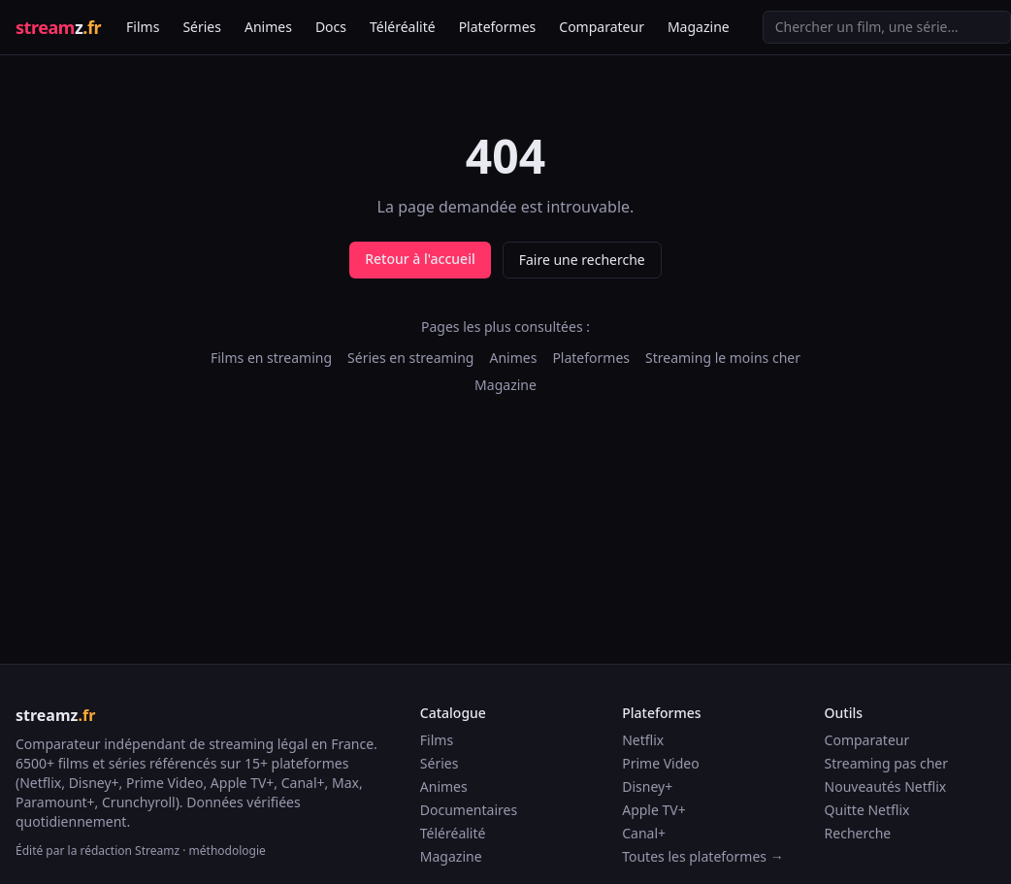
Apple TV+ (654, 810)
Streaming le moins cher (722, 357)
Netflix (643, 740)
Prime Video (660, 763)
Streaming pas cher (886, 763)
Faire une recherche (582, 259)
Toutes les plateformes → (703, 856)
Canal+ (644, 833)
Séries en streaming (410, 357)
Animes (268, 26)
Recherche (858, 833)
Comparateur (601, 26)
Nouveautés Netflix (886, 786)
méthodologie (227, 850)
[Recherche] (887, 27)
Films (142, 26)
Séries (201, 26)
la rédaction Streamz (124, 850)
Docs (330, 26)
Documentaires (468, 810)
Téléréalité (403, 26)
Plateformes (498, 26)
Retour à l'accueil (419, 258)
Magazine (699, 26)
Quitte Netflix (867, 810)
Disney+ (647, 786)
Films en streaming (271, 357)
